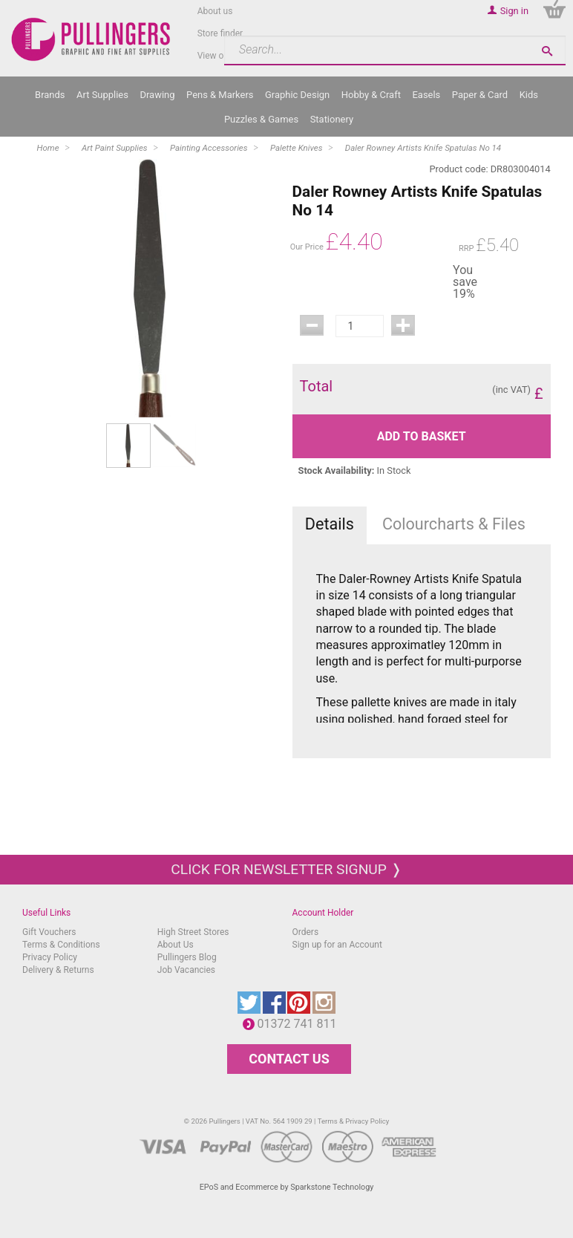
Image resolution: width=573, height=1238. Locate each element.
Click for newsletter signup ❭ (286, 869)
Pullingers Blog (187, 957)
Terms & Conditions (61, 944)
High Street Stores (193, 932)
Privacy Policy (49, 957)
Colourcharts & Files (453, 524)
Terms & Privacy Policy (354, 1121)
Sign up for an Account (337, 944)
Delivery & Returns (58, 970)
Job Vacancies (186, 970)
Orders (305, 932)
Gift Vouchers (49, 932)
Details (329, 524)
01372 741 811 (301, 1024)
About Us (175, 944)
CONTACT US (289, 1058)
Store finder (220, 33)
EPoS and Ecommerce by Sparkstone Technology (287, 1187)
